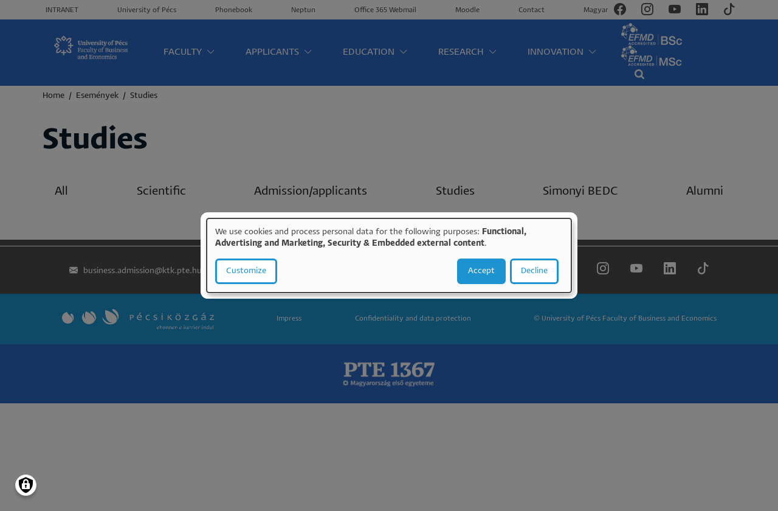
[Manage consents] (25, 485)
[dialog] (389, 255)
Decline (534, 271)
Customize (246, 271)
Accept (481, 271)
